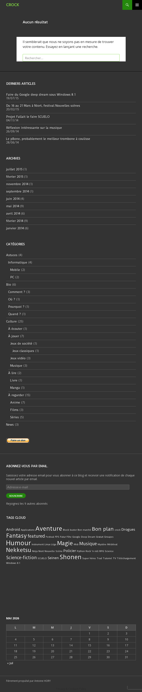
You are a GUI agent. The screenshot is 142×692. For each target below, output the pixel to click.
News (10, 424)
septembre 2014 (17, 191)
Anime (15, 402)
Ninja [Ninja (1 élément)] (35, 551)
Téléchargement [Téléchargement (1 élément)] (126, 558)
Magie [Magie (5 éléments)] (65, 543)
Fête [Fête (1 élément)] (69, 536)
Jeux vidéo (18, 358)
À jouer (13, 336)
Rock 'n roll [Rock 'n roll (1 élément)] (92, 551)
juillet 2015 (14, 169)
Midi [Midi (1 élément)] (76, 544)
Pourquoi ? (16, 307)
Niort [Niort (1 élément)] (41, 551)
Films (14, 410)
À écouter (15, 329)
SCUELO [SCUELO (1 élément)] (42, 558)
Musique (16, 365)
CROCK (12, 4)
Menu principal (137, 5)
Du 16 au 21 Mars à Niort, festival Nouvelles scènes (43, 105)
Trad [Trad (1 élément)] (99, 558)
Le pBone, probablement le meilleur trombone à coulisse (48, 139)
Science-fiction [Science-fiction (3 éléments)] (21, 557)
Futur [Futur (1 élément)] (63, 536)
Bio (8, 284)
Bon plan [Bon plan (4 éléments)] (103, 529)
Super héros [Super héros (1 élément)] (89, 558)
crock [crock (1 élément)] (118, 529)
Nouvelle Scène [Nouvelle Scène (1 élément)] (54, 551)
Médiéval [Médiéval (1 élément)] (112, 544)
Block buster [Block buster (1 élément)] (70, 529)
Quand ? (14, 314)
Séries (14, 417)
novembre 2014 (17, 184)
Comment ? (16, 292)
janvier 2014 (15, 228)
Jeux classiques (23, 351)
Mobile (15, 270)
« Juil (10, 663)
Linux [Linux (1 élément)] (47, 544)
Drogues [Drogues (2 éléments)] (128, 529)
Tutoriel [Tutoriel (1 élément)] (107, 558)
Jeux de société (21, 343)
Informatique (17, 262)
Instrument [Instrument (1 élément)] (38, 544)
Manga (15, 388)
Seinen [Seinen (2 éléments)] (53, 558)
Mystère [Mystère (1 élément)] (102, 544)
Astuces (11, 255)
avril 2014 (13, 213)
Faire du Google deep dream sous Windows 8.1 (41, 94)
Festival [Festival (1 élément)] (50, 536)
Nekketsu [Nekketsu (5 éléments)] (18, 550)
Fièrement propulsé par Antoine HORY (28, 681)
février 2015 (14, 177)
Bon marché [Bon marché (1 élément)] (84, 529)
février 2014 (14, 221)
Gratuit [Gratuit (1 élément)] (99, 536)
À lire (12, 373)
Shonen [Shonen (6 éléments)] (71, 557)
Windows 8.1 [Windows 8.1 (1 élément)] (13, 563)
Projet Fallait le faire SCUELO (28, 117)
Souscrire (16, 495)
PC (12, 277)
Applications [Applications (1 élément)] (28, 529)
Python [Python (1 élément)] (81, 551)
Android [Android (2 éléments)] (13, 529)
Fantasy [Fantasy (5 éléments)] (16, 536)
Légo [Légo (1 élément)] (53, 544)
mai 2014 (12, 206)
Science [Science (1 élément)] (109, 551)
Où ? (11, 299)
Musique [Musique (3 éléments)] (88, 543)
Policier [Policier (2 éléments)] (69, 551)
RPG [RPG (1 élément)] (101, 551)
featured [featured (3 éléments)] (36, 536)
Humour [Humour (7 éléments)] (18, 543)
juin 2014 (13, 199)
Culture (11, 321)
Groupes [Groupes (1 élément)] (108, 536)
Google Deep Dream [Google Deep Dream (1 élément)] (83, 536)
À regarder (16, 395)
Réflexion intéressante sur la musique (34, 128)
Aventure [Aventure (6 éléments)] (48, 528)
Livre (13, 380)
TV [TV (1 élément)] (114, 558)
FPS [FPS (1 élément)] (57, 536)
